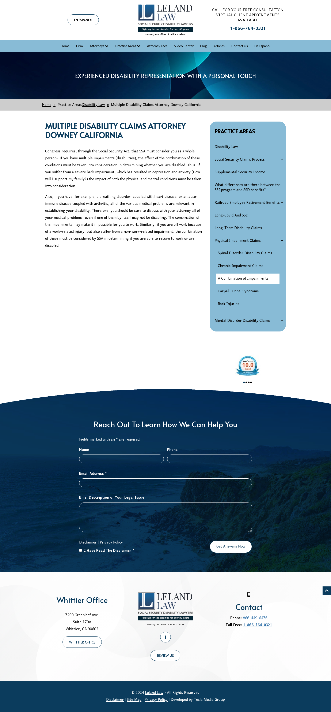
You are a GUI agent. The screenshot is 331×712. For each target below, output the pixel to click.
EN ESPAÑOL (83, 19)
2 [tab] (246, 382)
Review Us (165, 655)
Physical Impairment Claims (238, 241)
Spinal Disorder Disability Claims (245, 253)
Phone (172, 449)
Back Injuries (228, 304)
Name (84, 449)
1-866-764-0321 (248, 28)
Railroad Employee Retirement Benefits (247, 203)
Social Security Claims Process (240, 160)
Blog (203, 46)
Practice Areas (125, 46)
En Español (262, 46)
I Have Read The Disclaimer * (106, 550)
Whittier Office (82, 642)
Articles (219, 46)
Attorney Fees (157, 46)
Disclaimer (88, 542)
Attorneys (97, 46)
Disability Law (226, 147)
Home (65, 46)
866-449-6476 (255, 618)
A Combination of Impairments (243, 279)
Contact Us (239, 46)
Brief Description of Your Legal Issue (111, 497)
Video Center (184, 46)
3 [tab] (249, 382)
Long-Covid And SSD (231, 215)
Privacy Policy (111, 542)
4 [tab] (251, 382)
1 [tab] (244, 382)
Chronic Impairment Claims (240, 266)
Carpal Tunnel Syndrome (238, 291)
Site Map (134, 700)
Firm (79, 46)
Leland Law (154, 693)
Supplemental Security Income (240, 172)
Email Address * (93, 473)
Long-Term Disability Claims (238, 228)
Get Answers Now (230, 546)
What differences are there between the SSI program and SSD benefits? (248, 187)
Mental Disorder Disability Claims (242, 321)
